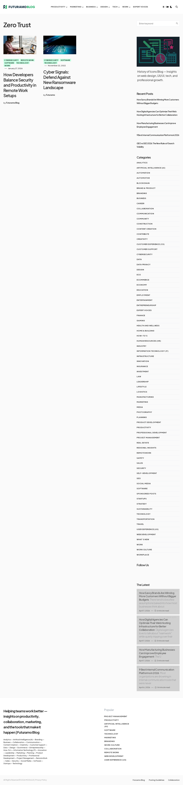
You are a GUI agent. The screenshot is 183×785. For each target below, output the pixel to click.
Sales (140, 463)
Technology (22, 63)
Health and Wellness (148, 326)
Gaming (141, 321)
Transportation (146, 519)
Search (177, 23)
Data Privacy (144, 264)
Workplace (143, 555)
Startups (142, 499)
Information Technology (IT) (153, 351)
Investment (143, 371)
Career (140, 203)
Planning (142, 417)
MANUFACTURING (145, 397)
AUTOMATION (143, 173)
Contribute (143, 234)
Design (140, 270)
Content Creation (146, 229)
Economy (142, 285)
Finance (141, 315)
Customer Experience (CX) (151, 244)
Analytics (142, 163)
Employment (143, 295)
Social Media (144, 483)
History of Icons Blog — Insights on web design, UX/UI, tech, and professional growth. (157, 76)
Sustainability (144, 509)
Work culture (144, 550)
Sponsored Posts (146, 494)
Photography (144, 412)
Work (7, 66)
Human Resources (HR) (149, 341)
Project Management (25, 758)
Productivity (144, 427)
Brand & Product (146, 188)
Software (9, 63)
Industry (141, 346)
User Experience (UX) (148, 529)
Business (141, 198)
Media (140, 407)
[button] (167, 7)
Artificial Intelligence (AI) (151, 168)
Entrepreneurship (146, 305)
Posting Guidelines (156, 780)
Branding (142, 193)
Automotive (143, 178)
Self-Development (147, 473)
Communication (145, 214)
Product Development (149, 422)
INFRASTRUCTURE (145, 356)
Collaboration (145, 209)
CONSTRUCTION (145, 224)
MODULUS (30, 780)
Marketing (142, 402)
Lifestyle (142, 387)
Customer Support (147, 249)
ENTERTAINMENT (145, 300)
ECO (139, 275)
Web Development (146, 534)
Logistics (142, 392)
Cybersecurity (11, 60)
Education (142, 290)
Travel (140, 524)
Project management (148, 438)
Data (139, 259)
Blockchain (143, 183)
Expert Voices (144, 310)
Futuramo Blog (137, 780)
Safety (140, 458)
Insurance (142, 366)
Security (141, 468)
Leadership (143, 382)
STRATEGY (142, 504)
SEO (139, 478)
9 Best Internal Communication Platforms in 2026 (158, 135)
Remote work (27, 60)
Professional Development (152, 433)
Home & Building (145, 331)
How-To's (142, 336)
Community (143, 219)
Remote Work (41, 758)
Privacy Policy (41, 780)
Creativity (142, 239)
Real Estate (143, 443)
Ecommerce (143, 280)
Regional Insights (146, 448)
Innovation (143, 361)
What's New (143, 539)
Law (139, 376)
